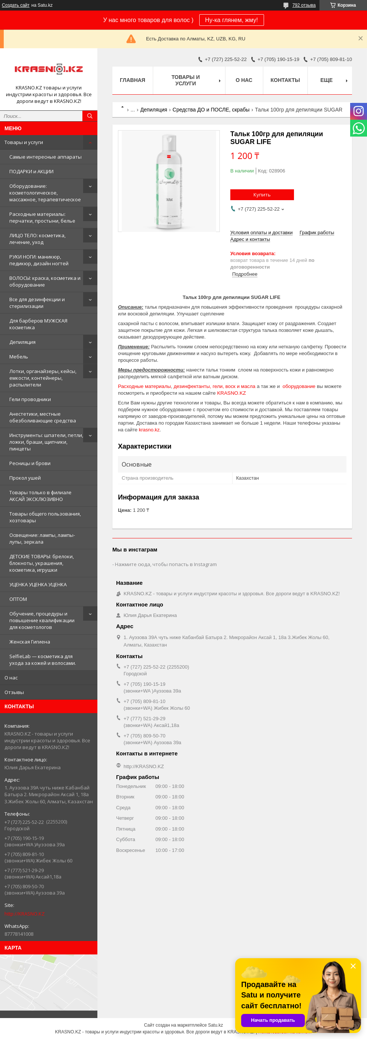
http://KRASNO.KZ (24, 913)
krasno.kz (149, 430)
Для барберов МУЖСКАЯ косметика (38, 324)
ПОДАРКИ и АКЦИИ (31, 171)
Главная (132, 80)
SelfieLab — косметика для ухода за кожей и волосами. (42, 659)
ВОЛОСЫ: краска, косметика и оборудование (45, 281)
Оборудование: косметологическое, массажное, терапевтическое (45, 193)
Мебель (18, 356)
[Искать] (89, 116)
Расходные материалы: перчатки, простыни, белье (42, 217)
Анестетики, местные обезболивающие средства (42, 417)
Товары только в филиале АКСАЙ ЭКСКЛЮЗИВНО (40, 495)
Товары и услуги (23, 142)
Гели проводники (30, 399)
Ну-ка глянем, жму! (231, 20)
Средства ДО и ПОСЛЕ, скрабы (211, 110)
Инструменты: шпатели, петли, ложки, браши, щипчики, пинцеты (46, 442)
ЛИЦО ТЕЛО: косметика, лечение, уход (37, 238)
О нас (11, 677)
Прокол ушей (25, 477)
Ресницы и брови (30, 463)
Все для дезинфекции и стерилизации (37, 302)
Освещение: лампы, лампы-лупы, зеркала (42, 538)
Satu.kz (215, 1025)
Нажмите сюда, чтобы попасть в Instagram (166, 564)
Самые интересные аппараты (45, 156)
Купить (262, 194)
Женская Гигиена (29, 641)
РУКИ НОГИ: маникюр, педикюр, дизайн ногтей (39, 260)
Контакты (285, 80)
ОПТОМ (18, 599)
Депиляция (22, 342)
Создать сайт (16, 5)
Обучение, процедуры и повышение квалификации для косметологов (42, 620)
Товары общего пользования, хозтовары (45, 517)
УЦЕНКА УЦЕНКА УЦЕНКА (38, 584)
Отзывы (14, 692)
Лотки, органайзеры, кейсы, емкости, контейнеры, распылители (42, 378)
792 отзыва (304, 5)
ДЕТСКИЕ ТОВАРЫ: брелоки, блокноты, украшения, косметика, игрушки (41, 563)
